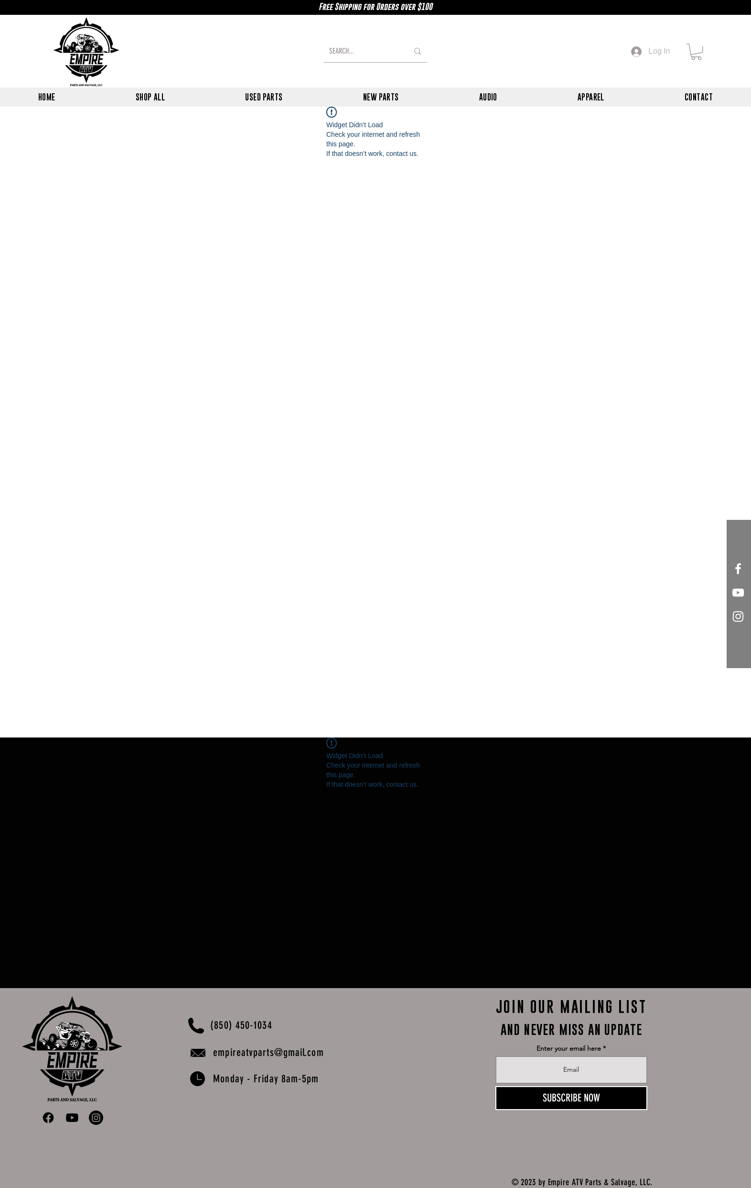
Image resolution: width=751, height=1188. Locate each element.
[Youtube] (72, 1118)
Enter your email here (568, 1048)
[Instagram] (96, 1118)
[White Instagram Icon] (738, 616)
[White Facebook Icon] (738, 568)
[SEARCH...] (361, 51)
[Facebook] (48, 1118)
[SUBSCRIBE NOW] (571, 1098)
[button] (696, 52)
